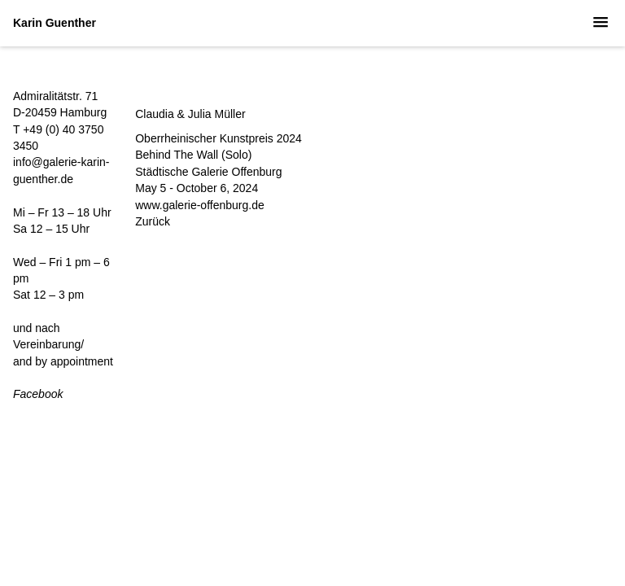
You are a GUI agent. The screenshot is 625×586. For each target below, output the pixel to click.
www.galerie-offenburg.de (199, 205)
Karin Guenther (54, 22)
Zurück (152, 221)
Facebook (38, 393)
